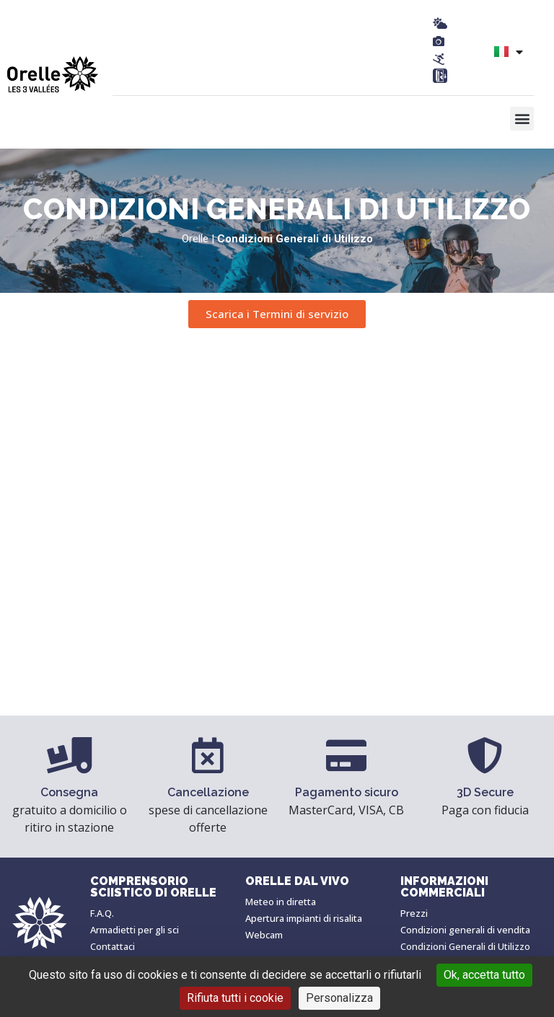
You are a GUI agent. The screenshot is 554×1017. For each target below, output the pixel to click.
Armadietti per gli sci (134, 929)
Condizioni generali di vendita (465, 929)
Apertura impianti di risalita (303, 918)
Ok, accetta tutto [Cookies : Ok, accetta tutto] (484, 975)
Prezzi (414, 913)
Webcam (264, 934)
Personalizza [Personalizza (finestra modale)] (339, 998)
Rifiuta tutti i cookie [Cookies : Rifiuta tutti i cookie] (235, 998)
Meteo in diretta (280, 901)
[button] (522, 119)
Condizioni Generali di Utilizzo (465, 946)
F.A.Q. (102, 913)
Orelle (195, 238)
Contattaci (112, 946)
